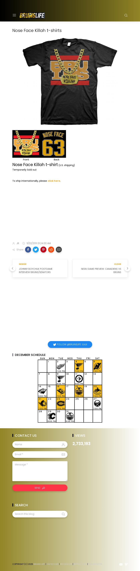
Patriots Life (80, 564)
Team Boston (95, 564)
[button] (28, 250)
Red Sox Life (66, 564)
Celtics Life (53, 564)
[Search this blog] (39, 514)
